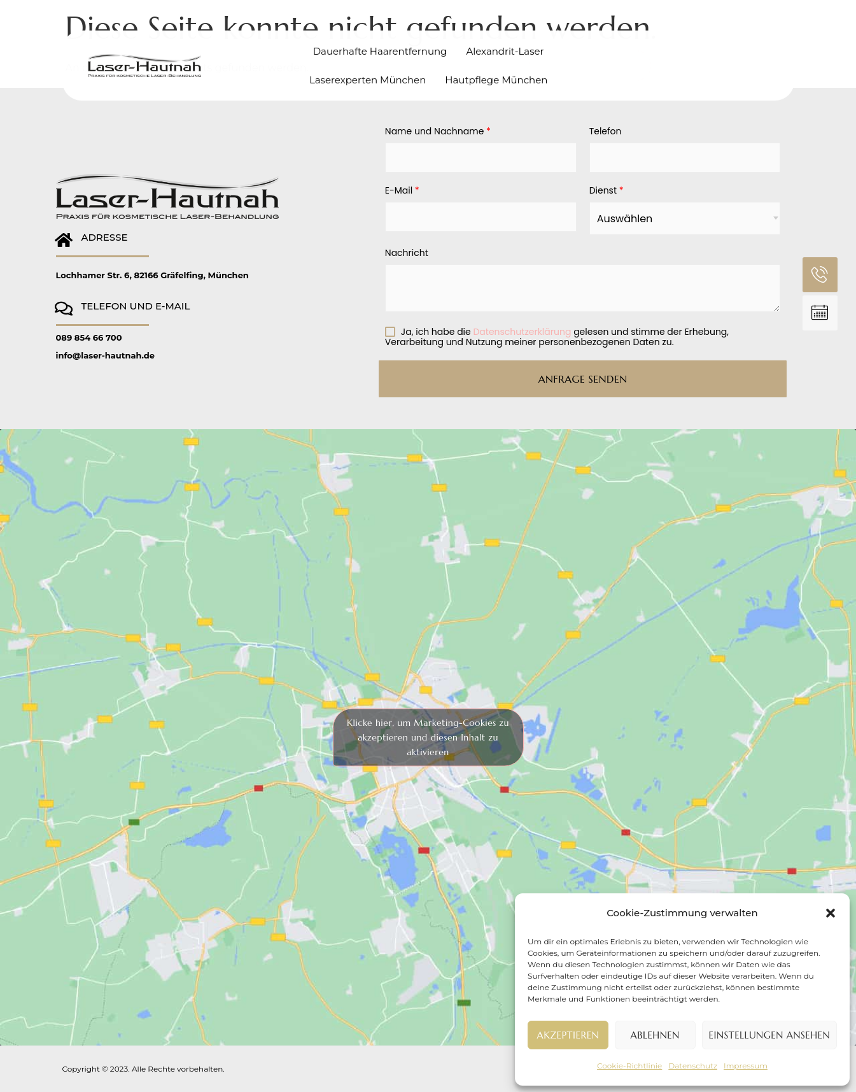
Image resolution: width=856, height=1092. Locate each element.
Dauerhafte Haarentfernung (380, 43)
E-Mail (402, 191)
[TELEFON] (820, 274)
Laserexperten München (367, 72)
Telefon (605, 132)
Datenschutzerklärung (522, 331)
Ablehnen (655, 1035)
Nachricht (406, 253)
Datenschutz (692, 1065)
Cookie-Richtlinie (629, 1065)
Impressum (746, 1065)
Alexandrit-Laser (505, 43)
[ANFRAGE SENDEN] (820, 312)
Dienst (606, 191)
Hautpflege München (496, 72)
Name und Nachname (438, 132)
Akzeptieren (568, 1035)
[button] (830, 913)
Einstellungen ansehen (769, 1035)
